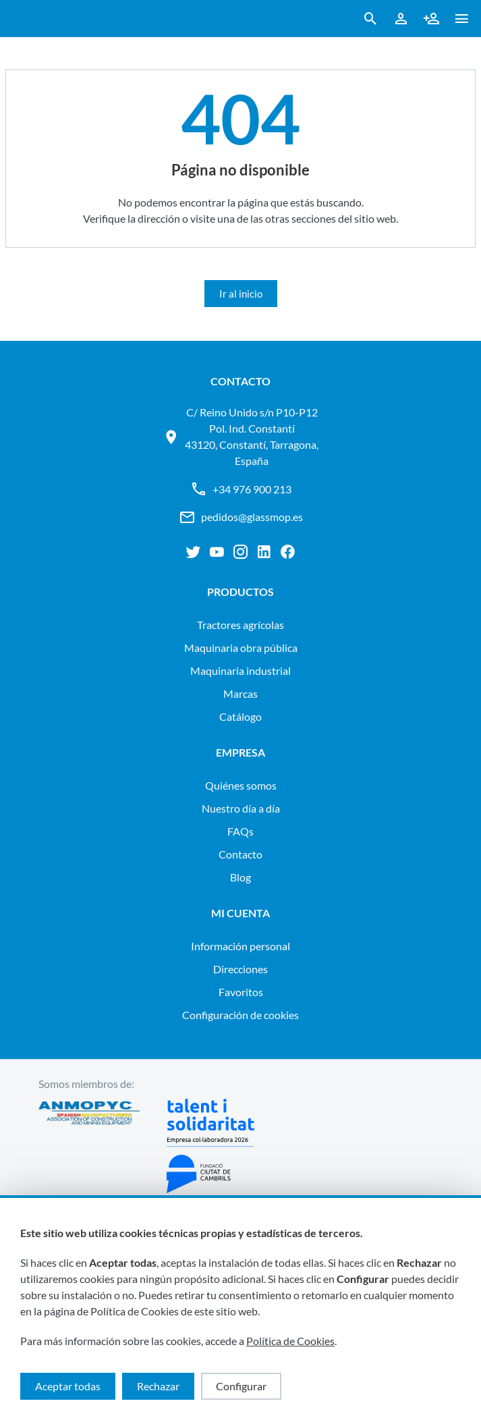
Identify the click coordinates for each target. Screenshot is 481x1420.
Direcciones (240, 968)
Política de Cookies (290, 1340)
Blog (240, 877)
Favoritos (241, 991)
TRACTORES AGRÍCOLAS (240, 624)
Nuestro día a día (241, 808)
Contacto (240, 854)
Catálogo (240, 716)
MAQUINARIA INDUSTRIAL (240, 670)
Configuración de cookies (240, 1014)
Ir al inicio (240, 294)
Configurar (241, 1386)
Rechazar (158, 1386)
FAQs (240, 831)
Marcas (240, 693)
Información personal (240, 945)
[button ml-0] (461, 21)
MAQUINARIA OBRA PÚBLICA (241, 647)
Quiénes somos (241, 785)
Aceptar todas (68, 1386)
